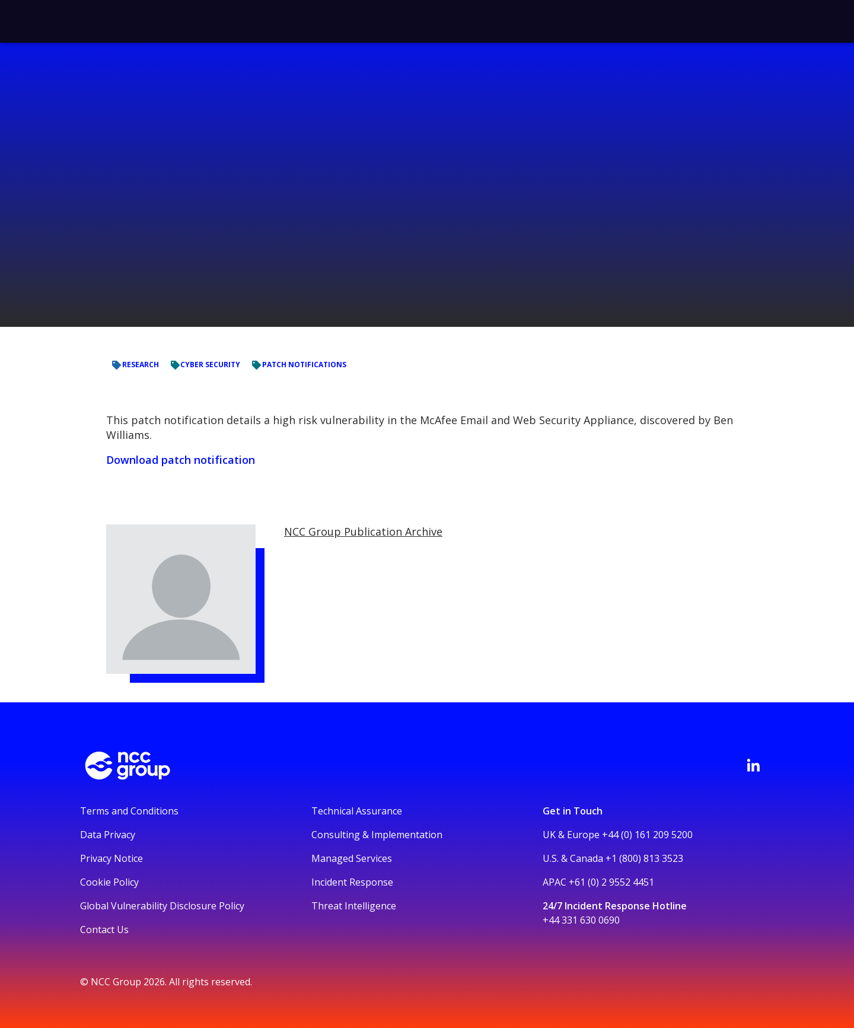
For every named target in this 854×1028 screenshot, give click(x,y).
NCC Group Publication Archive (363, 531)
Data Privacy (107, 834)
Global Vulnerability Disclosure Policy (162, 905)
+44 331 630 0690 (581, 920)
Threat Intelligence (353, 905)
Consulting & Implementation (376, 834)
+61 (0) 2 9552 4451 (611, 882)
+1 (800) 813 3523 (644, 858)
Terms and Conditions (129, 810)
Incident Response (352, 882)
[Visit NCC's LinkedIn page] (753, 765)
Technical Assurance (356, 810)
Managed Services (351, 858)
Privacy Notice (111, 858)
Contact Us (104, 929)
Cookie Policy (109, 882)
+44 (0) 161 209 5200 (647, 834)
